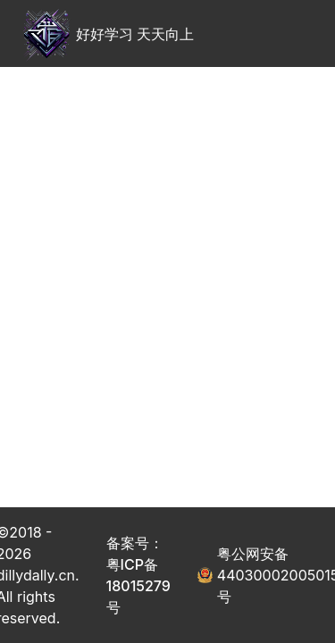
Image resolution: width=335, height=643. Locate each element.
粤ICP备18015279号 (138, 585)
